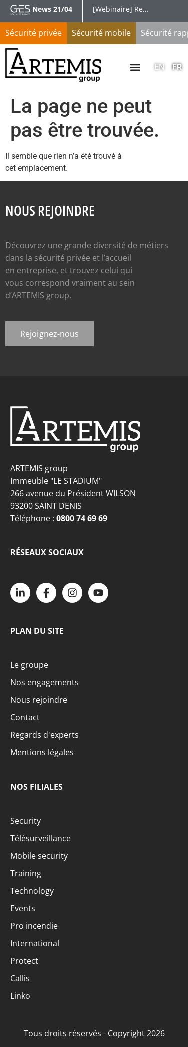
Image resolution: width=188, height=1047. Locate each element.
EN (159, 67)
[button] (135, 67)
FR (177, 67)
